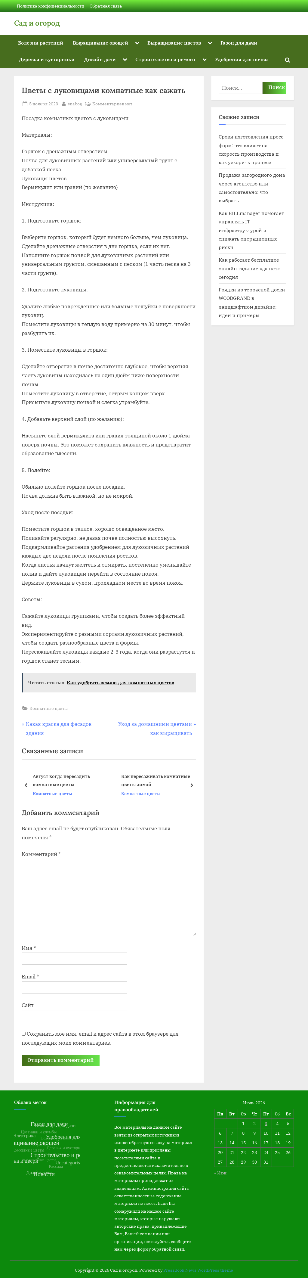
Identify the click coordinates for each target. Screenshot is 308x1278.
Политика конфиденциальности (50, 6)
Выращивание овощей (100, 42)
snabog (75, 103)
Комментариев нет (112, 103)
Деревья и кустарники (47, 59)
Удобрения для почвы (242, 59)
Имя (29, 948)
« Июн (220, 1173)
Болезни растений (40, 42)
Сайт (28, 1005)
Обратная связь (106, 6)
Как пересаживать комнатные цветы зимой (155, 780)
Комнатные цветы (48, 708)
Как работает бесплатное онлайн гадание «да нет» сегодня (249, 268)
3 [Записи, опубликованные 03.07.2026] (266, 1123)
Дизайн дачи (100, 59)
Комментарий (41, 854)
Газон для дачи (238, 42)
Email (30, 976)
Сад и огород (37, 23)
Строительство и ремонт (165, 59)
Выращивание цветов (174, 42)
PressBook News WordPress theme (198, 1270)
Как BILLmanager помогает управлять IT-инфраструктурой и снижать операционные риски (251, 230)
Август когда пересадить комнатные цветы (61, 780)
